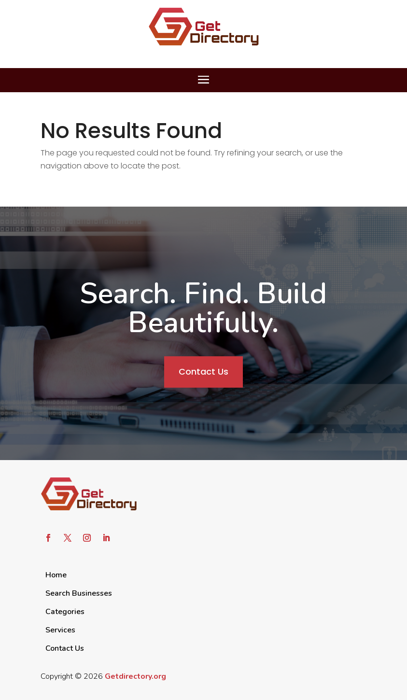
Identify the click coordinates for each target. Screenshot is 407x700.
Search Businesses (78, 593)
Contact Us (203, 371)
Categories (64, 611)
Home (56, 575)
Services (60, 630)
